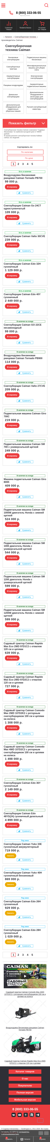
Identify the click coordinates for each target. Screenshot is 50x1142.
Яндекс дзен (26, 1115)
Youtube (19, 1115)
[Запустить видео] (25, 976)
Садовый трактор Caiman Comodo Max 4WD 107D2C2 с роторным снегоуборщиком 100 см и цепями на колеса (25, 994)
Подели (28, 1120)
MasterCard (16, 1120)
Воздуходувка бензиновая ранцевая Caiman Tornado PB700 (25, 1029)
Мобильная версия (25, 1099)
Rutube (32, 1115)
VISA (7, 1120)
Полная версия (25, 1092)
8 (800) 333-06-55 (28, 13)
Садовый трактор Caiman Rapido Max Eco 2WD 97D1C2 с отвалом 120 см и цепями (25, 1062)
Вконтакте (13, 1115)
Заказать (10, 856)
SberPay (40, 1120)
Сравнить (24, 193)
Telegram (38, 1115)
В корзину (12, 187)
